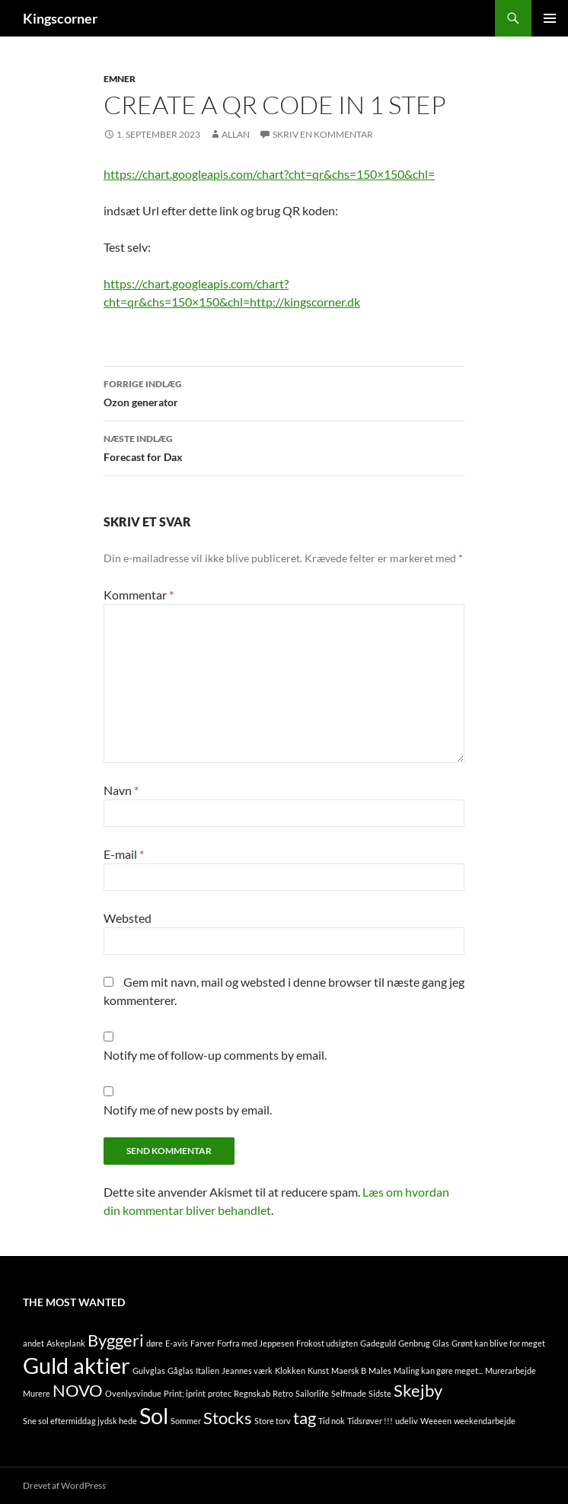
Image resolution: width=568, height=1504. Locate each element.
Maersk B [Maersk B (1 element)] (348, 1370)
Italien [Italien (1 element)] (207, 1370)
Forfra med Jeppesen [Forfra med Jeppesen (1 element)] (255, 1343)
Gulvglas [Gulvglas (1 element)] (148, 1370)
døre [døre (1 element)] (154, 1343)
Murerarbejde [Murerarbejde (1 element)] (510, 1370)
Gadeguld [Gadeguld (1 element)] (378, 1343)
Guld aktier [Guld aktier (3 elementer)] (76, 1365)
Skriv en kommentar (323, 134)
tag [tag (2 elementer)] (304, 1417)
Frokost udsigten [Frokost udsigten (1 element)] (327, 1343)
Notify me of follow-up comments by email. (215, 1055)
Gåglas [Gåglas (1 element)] (180, 1370)
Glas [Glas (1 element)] (440, 1343)
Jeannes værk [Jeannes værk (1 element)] (247, 1370)
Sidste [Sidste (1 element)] (380, 1393)
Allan (236, 134)
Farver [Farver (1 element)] (202, 1343)
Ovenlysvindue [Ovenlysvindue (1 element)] (133, 1393)
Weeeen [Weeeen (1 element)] (436, 1421)
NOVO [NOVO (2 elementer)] (78, 1390)
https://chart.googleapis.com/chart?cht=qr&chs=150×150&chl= (269, 174)
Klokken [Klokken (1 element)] (290, 1370)
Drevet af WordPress (64, 1485)
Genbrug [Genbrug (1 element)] (414, 1343)
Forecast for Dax (284, 446)
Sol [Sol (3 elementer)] (153, 1415)
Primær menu (549, 18)
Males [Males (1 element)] (380, 1370)
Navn (121, 790)
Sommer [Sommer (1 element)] (186, 1421)
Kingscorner (60, 18)
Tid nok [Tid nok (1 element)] (331, 1421)
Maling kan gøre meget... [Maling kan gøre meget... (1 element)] (438, 1370)
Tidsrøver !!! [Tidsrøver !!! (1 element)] (370, 1421)
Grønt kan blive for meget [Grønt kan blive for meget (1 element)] (498, 1343)
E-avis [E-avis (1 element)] (176, 1343)
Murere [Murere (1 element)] (36, 1393)
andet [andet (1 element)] (33, 1343)
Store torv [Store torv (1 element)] (272, 1421)
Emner (120, 78)
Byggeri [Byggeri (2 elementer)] (116, 1340)
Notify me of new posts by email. (188, 1109)
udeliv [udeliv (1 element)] (406, 1421)
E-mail (124, 854)
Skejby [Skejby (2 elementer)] (418, 1390)
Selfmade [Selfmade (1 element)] (348, 1393)
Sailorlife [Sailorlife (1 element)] (312, 1393)
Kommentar (139, 594)
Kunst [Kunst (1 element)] (318, 1370)
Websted (128, 918)
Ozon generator (284, 392)
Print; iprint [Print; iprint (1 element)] (185, 1393)
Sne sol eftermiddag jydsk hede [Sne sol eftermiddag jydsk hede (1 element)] (80, 1421)
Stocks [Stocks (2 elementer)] (227, 1417)
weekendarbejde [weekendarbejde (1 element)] (484, 1421)
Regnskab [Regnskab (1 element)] (252, 1393)
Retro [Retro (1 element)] (283, 1393)
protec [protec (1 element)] (219, 1393)
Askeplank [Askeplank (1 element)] (65, 1343)
